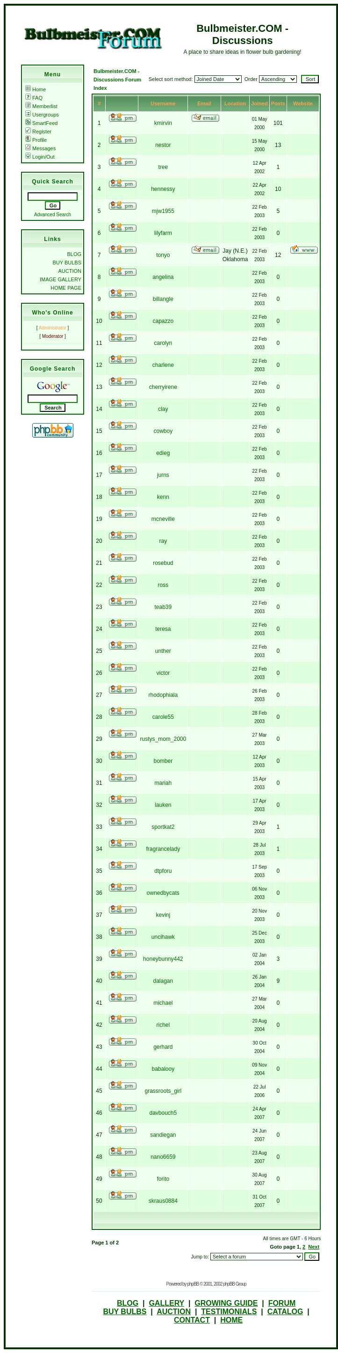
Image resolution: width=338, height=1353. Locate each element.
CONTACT (192, 1320)
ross (163, 585)
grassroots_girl (162, 1091)
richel (163, 1025)
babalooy (162, 1069)
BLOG (74, 254)
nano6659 (163, 1157)
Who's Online (52, 312)
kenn (163, 497)
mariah (163, 783)
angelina (162, 277)
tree (163, 167)
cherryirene (163, 387)
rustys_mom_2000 (163, 739)
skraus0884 (163, 1201)
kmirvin (163, 123)
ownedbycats (163, 893)
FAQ (34, 98)
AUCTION (70, 271)
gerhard (163, 1047)
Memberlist (41, 106)
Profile (36, 140)
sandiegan (163, 1135)
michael (163, 1003)
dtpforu (163, 871)
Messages (40, 148)
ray (163, 541)
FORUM (282, 1303)
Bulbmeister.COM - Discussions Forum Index (117, 79)
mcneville (163, 519)
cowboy (163, 431)
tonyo (163, 255)
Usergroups (42, 114)
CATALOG (285, 1312)
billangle (163, 299)
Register (38, 131)
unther (163, 651)
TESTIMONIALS (229, 1312)
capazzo (162, 321)
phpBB (193, 1284)
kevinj (163, 915)
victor (163, 673)
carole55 (163, 717)
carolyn (163, 343)
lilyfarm (163, 233)
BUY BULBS (66, 262)
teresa (163, 629)
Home (35, 89)
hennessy (163, 189)
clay (163, 409)
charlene (163, 365)
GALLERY (166, 1303)
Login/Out (40, 157)
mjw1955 (163, 211)
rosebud (163, 563)
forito (163, 1179)
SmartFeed (41, 123)
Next (313, 1247)
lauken (163, 805)
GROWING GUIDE (226, 1303)
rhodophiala (163, 695)
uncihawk (163, 937)
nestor (163, 145)
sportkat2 (162, 827)
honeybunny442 (163, 959)
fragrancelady (163, 849)
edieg (163, 453)
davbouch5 (163, 1113)
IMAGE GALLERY (60, 279)
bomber (163, 761)
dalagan (163, 981)
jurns (163, 475)
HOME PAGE (65, 288)
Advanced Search (52, 214)
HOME (231, 1320)
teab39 (163, 607)
